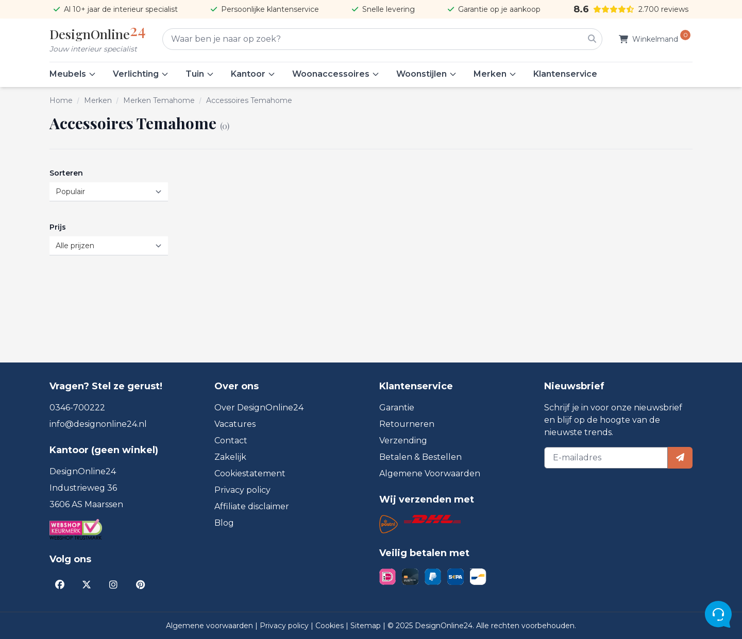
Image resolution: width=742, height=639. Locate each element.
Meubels (72, 74)
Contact (230, 440)
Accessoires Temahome (249, 100)
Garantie (396, 407)
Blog (224, 523)
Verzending (403, 440)
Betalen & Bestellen (420, 457)
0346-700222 (77, 407)
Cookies (330, 625)
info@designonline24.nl (98, 424)
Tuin (199, 74)
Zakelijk (230, 457)
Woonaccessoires (336, 74)
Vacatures (235, 424)
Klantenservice (565, 74)
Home (61, 100)
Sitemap (366, 625)
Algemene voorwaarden (210, 625)
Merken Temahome (159, 100)
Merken (495, 74)
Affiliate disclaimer (251, 506)
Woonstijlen (426, 74)
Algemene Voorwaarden (429, 473)
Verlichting (141, 74)
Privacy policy (242, 490)
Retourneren (406, 424)
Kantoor (253, 74)
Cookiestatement (249, 473)
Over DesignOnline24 (258, 407)
